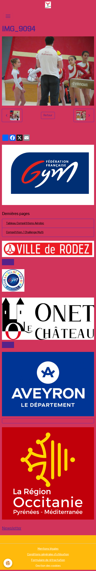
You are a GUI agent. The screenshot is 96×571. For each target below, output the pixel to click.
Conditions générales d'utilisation (48, 554)
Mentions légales (48, 548)
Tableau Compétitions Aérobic (25, 223)
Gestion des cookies (48, 565)
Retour (48, 115)
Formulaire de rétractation (48, 560)
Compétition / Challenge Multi (25, 232)
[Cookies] (8, 563)
